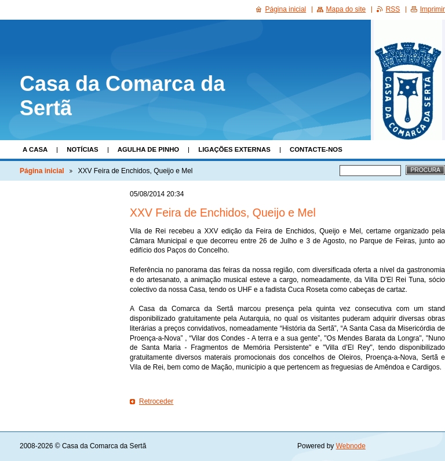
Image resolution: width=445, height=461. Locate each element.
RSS (393, 9)
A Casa (35, 149)
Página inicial (42, 171)
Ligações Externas (234, 149)
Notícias (82, 149)
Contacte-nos (316, 149)
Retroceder (156, 401)
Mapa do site (346, 9)
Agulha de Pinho (149, 149)
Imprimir (432, 9)
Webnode (351, 446)
